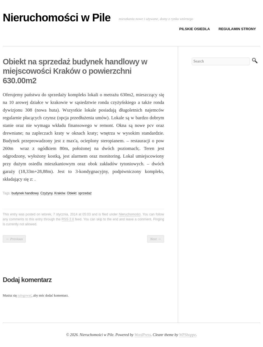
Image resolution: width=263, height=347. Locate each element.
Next (155, 239)
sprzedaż (85, 193)
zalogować (25, 295)
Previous (14, 239)
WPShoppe (187, 335)
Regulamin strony (237, 29)
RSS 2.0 (68, 219)
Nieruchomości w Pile (56, 18)
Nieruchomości (130, 214)
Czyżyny (46, 193)
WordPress (143, 335)
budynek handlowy (25, 193)
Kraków (59, 193)
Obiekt (71, 193)
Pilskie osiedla (194, 29)
